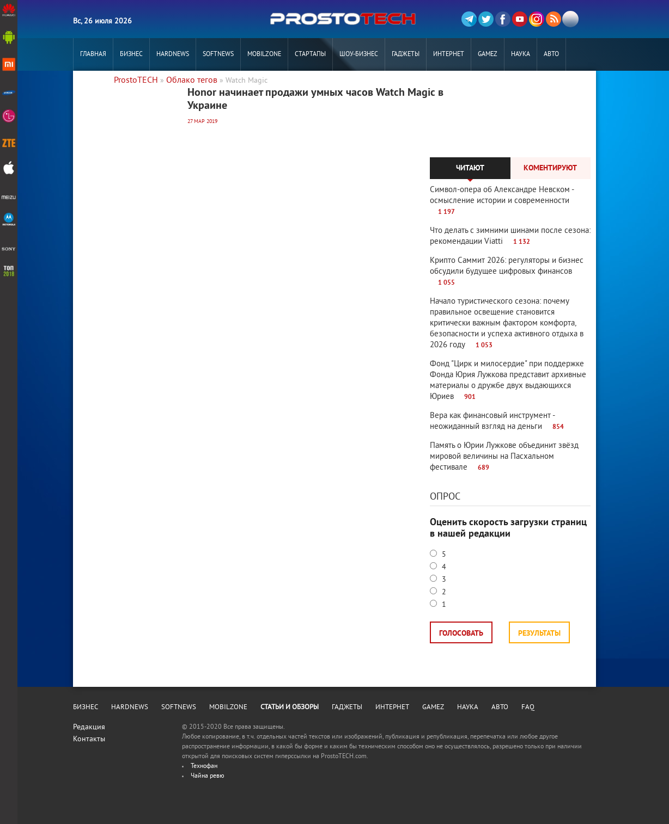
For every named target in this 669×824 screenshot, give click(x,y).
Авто (551, 55)
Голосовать (461, 633)
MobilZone (264, 55)
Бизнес (131, 55)
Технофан (204, 766)
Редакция (89, 727)
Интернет (448, 55)
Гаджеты (405, 55)
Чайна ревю (207, 776)
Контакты (89, 739)
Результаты (539, 633)
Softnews (218, 55)
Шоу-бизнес (358, 55)
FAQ (527, 707)
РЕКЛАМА (93, 87)
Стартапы (310, 55)
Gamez (487, 55)
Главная (93, 55)
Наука (520, 55)
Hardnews (172, 55)
